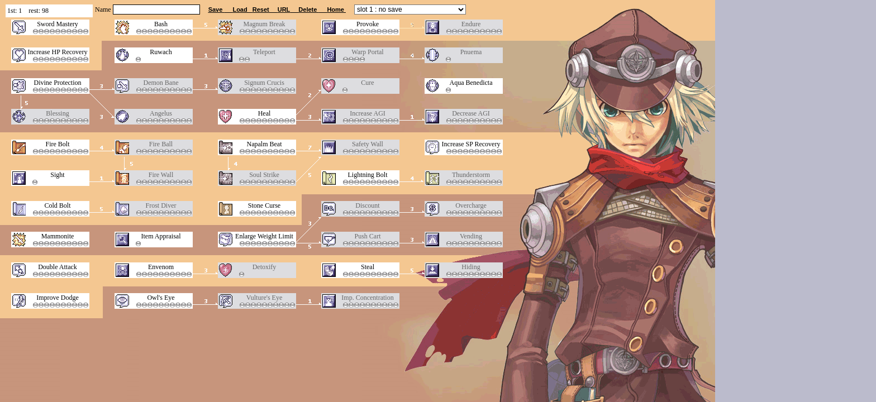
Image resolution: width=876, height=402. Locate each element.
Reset (261, 9)
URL (284, 9)
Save (216, 9)
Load (240, 9)
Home (335, 9)
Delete (308, 9)
